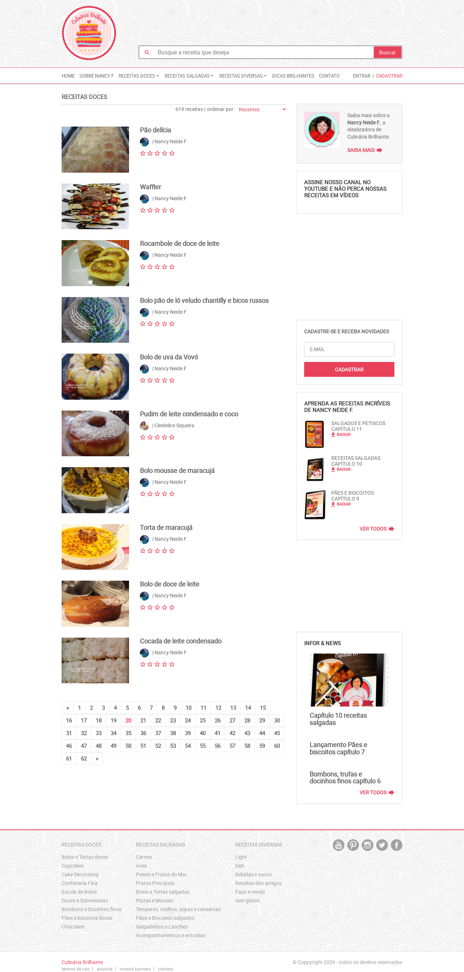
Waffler (150, 186)
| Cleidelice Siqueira (167, 426)
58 (247, 745)
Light (241, 856)
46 (69, 745)
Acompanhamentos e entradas (171, 935)
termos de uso (76, 969)
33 (99, 733)
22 (158, 720)
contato (165, 969)
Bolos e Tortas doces (85, 856)
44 (262, 733)
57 (232, 745)
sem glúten (247, 900)
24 (188, 720)
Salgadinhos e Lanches (162, 926)
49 (113, 745)
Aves (141, 865)
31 (69, 733)
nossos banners (135, 969)
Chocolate (73, 926)
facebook (396, 845)
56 (217, 745)
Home (68, 76)
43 (247, 733)
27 (232, 720)
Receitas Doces (84, 97)
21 (143, 720)
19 (113, 720)
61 (69, 758)
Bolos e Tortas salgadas (163, 891)
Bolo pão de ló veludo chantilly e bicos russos (204, 300)
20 (128, 720)
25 (203, 720)
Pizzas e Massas (154, 900)
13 (233, 707)
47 (84, 745)
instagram (367, 845)
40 (203, 733)
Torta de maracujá (166, 527)
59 (262, 745)
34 (113, 733)
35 (128, 733)
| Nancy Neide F (163, 142)
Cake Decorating (80, 874)
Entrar (361, 76)
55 (203, 745)
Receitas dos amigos (258, 883)
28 (247, 720)
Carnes (144, 856)
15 (263, 707)
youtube (338, 845)
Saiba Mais (360, 150)
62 (84, 758)
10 (188, 707)
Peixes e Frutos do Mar (161, 874)
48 (99, 745)
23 (173, 720)
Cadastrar (389, 76)
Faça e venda (250, 891)
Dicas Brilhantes (293, 76)
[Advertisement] (270, 23)
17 (84, 720)
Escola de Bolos (79, 891)
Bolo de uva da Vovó (169, 357)
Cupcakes (73, 865)
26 (217, 720)
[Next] (97, 758)
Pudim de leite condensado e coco (189, 413)
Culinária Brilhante (89, 33)
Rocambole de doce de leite (179, 243)
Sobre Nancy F (96, 76)
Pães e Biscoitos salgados (165, 917)
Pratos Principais (155, 883)
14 (248, 707)
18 (99, 720)
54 (188, 745)
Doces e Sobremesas (85, 900)
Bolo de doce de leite (169, 584)
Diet (239, 865)
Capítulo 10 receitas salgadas (338, 719)
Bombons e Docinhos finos (91, 909)
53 (173, 745)
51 (143, 745)
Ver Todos (373, 528)
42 (232, 733)
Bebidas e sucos (253, 874)
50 (128, 745)
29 (262, 720)
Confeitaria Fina (80, 883)
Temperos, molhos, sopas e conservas (178, 909)
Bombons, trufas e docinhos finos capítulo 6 (345, 778)
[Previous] (68, 707)
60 (277, 745)
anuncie (104, 969)
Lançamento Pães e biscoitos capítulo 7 (338, 748)
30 (277, 720)
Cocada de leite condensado (180, 641)
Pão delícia (155, 129)
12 (218, 707)
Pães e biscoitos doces (87, 917)
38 (173, 733)
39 (188, 733)
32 (84, 733)
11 (203, 707)
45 (277, 733)
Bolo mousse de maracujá (177, 470)
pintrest (353, 845)
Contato (329, 76)
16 (69, 720)
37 (158, 733)
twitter (382, 845)
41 (217, 733)
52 (158, 745)
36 (143, 733)
